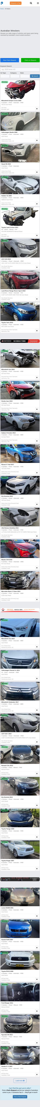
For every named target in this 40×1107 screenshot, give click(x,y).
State (22, 73)
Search (35, 76)
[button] (20, 1081)
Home (2, 9)
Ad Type (3, 73)
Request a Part (16, 3)
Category (13, 73)
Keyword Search (6, 66)
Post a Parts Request (20, 1096)
